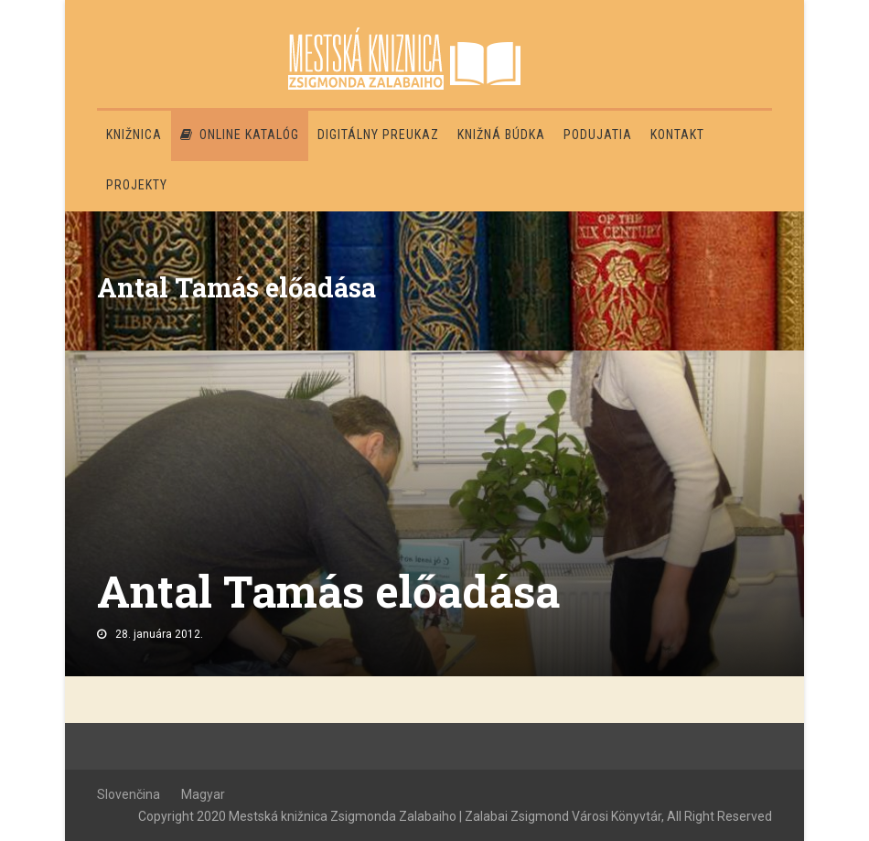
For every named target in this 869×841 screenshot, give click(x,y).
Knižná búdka (501, 134)
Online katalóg (239, 134)
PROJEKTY (136, 185)
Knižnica (134, 134)
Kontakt (677, 134)
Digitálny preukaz (378, 134)
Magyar (203, 794)
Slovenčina (128, 794)
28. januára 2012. (159, 634)
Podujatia (597, 134)
